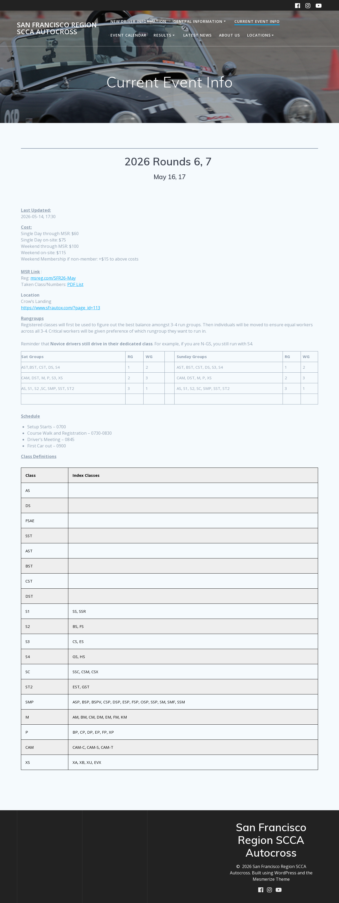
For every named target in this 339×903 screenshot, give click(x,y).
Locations (259, 35)
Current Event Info (257, 21)
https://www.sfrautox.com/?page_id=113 (60, 308)
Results (162, 35)
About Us (229, 35)
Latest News (197, 35)
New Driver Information (138, 21)
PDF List (75, 284)
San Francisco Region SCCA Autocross (57, 28)
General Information (197, 21)
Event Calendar (128, 35)
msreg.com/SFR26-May (53, 278)
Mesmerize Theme (271, 879)
